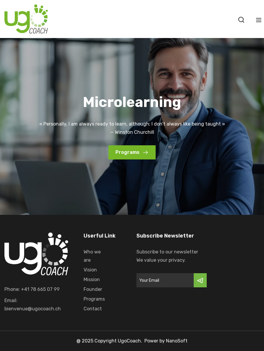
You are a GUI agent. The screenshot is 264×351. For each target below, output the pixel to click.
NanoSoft (177, 341)
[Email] (165, 280)
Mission (92, 279)
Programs (94, 299)
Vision (90, 270)
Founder (93, 289)
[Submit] (200, 280)
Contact (93, 309)
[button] (132, 152)
